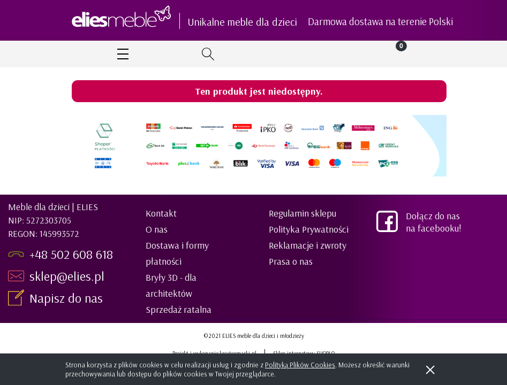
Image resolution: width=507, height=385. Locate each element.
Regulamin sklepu (302, 213)
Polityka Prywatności (309, 229)
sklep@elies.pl (66, 276)
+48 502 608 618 (71, 254)
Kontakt (161, 213)
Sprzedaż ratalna (178, 309)
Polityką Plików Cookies (300, 364)
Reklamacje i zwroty (307, 245)
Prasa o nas (291, 261)
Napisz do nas (67, 297)
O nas (157, 229)
